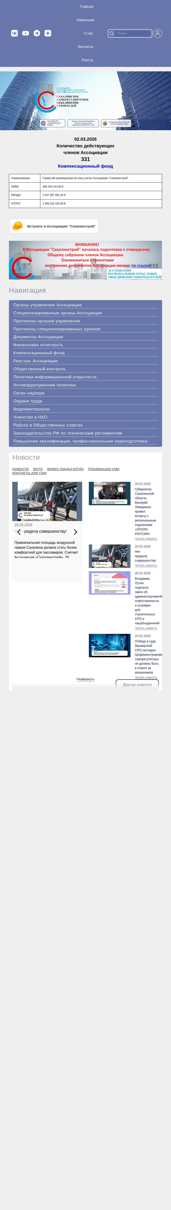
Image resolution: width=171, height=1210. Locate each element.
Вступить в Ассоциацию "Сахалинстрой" (54, 226)
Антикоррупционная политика (44, 385)
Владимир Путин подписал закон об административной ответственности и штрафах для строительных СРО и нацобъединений (145, 601)
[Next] (75, 532)
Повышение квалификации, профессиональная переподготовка (80, 441)
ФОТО (38, 469)
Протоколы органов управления (46, 321)
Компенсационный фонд (85, 166)
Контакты (85, 47)
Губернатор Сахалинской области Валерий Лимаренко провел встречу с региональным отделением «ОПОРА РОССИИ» (144, 511)
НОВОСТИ (20, 469)
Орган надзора (29, 393)
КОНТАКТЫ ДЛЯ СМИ (29, 473)
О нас (88, 33)
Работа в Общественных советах (48, 425)
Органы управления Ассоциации (47, 305)
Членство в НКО (30, 417)
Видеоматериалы (31, 409)
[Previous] (19, 532)
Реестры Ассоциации (35, 361)
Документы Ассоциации (38, 336)
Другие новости (137, 685)
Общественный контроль (39, 369)
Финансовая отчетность (38, 344)
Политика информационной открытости (54, 377)
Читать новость (146, 538)
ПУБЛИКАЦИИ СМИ (103, 469)
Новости (26, 457)
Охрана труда (27, 401)
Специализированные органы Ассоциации (57, 313)
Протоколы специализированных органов (56, 329)
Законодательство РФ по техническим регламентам (67, 433)
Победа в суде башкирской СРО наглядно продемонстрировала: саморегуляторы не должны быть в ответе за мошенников (147, 656)
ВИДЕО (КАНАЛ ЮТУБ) (65, 469)
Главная (86, 6)
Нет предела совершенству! (40, 531)
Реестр (87, 60)
